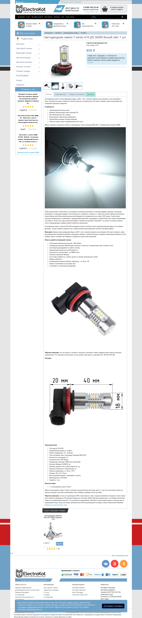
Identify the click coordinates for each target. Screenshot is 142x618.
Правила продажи (22, 592)
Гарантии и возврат (51, 590)
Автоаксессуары (23, 57)
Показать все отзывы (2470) (28, 152)
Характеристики (60, 94)
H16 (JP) (83, 33)
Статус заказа (70, 17)
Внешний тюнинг (24, 53)
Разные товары (23, 71)
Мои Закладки (77, 592)
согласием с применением (28, 607)
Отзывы (47, 595)
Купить (59, 544)
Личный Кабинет (78, 588)
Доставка (90, 94)
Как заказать (48, 17)
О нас (28, 17)
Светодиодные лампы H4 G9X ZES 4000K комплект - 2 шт (53, 517)
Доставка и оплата (37, 17)
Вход (63, 2)
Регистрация (75, 2)
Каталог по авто (23, 66)
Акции (19, 80)
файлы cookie (73, 603)
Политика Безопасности (24, 597)
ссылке (90, 62)
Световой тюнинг (24, 48)
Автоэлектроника (24, 62)
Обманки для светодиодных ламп (56, 505)
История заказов (78, 590)
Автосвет (20, 44)
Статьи (46, 592)
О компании (19, 595)
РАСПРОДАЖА (22, 75)
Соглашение (48, 597)
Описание (48, 94)
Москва (20, 2)
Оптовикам (19, 599)
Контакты (57, 17)
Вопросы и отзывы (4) (76, 94)
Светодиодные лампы (70, 33)
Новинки (20, 85)
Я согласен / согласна (113, 606)
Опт (62, 17)
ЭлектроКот (21, 17)
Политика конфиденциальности (30, 609)
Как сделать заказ (51, 588)
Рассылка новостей (79, 595)
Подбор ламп (24, 39)
